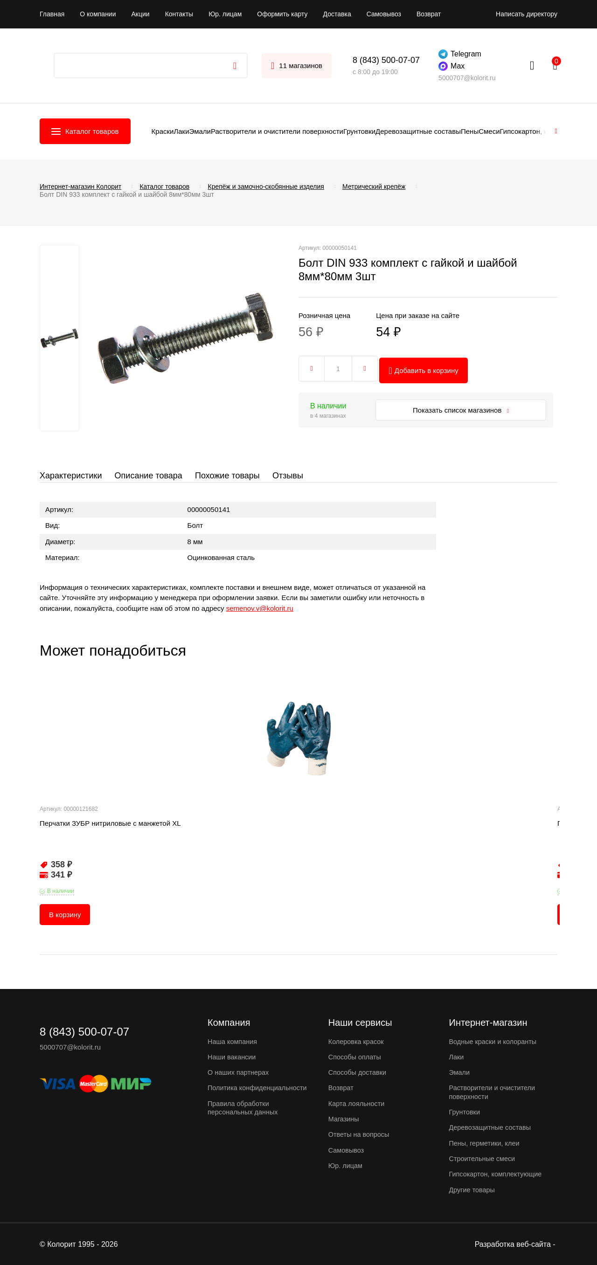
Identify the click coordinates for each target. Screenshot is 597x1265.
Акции (141, 14)
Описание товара (149, 475)
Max (451, 66)
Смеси (489, 131)
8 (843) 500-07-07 (386, 60)
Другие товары (473, 1190)
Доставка (337, 14)
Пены (470, 131)
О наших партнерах (239, 1074)
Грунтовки (359, 131)
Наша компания (233, 1043)
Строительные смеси (483, 1159)
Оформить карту (282, 14)
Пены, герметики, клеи (485, 1143)
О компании (98, 14)
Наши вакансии (233, 1058)
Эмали (200, 131)
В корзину (65, 923)
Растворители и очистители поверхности (277, 131)
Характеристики (71, 475)
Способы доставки (358, 1074)
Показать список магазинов (461, 406)
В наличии (60, 900)
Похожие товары (230, 475)
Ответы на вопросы (360, 1135)
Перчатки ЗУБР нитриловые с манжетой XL (110, 832)
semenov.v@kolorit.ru (259, 617)
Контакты (179, 14)
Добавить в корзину (425, 366)
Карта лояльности (357, 1104)
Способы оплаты (355, 1058)
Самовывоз (384, 14)
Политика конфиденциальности (243, 1093)
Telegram (459, 54)
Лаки (181, 131)
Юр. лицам (225, 14)
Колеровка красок (357, 1043)
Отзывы (292, 475)
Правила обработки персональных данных (244, 1117)
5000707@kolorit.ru (466, 78)
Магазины (344, 1120)
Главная (52, 14)
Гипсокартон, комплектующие (497, 1174)
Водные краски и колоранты (494, 1043)
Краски (163, 131)
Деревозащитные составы (418, 131)
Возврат (429, 14)
